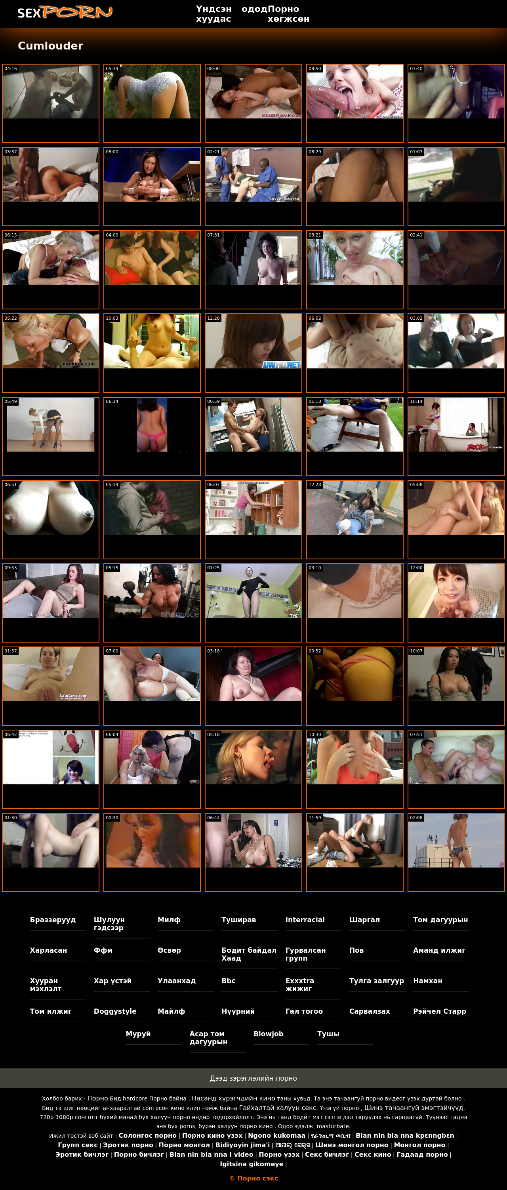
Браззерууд (53, 920)
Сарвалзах (369, 1011)
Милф (169, 920)
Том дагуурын (440, 920)
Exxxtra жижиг (300, 985)
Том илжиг (51, 1011)
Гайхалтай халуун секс (277, 1108)
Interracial (305, 920)
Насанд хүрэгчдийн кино (233, 1098)
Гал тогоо (304, 1011)
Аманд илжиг (439, 950)
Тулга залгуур (376, 981)
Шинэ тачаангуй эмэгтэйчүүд (413, 1108)
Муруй (138, 1034)
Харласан (48, 950)
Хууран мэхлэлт (46, 985)
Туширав (238, 920)
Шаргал (364, 920)
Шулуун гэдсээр (109, 924)
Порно (98, 1098)
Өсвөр (169, 950)
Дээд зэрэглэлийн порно (253, 1078)
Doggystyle (115, 1011)
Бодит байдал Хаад (248, 954)
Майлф (171, 1011)
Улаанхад (177, 981)
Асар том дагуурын (209, 1038)
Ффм (103, 950)
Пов (356, 950)
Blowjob (269, 1034)
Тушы (328, 1034)
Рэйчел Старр (439, 1011)
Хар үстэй (113, 981)
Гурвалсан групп (306, 954)
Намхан (427, 981)
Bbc (228, 981)
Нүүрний (238, 1011)
